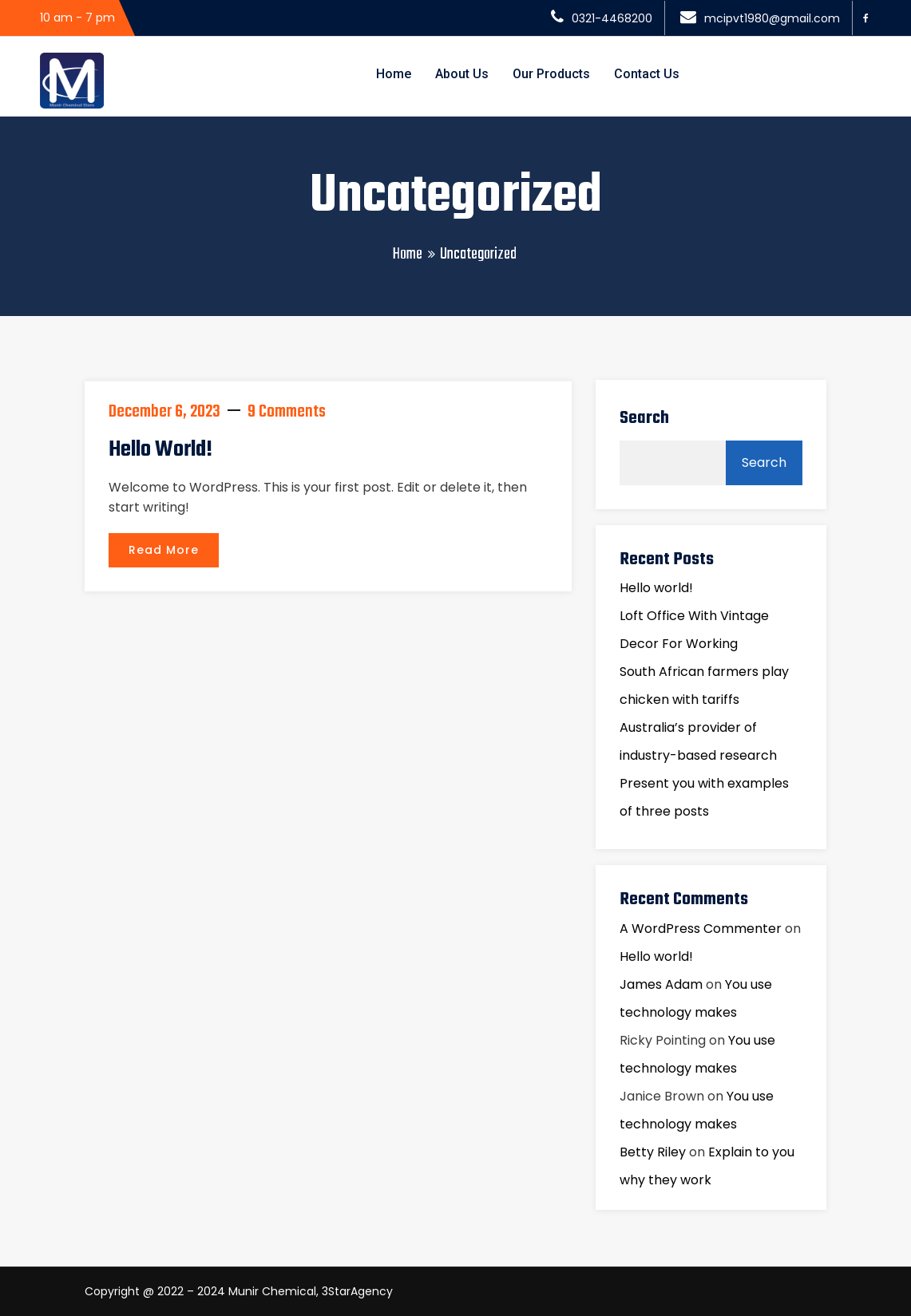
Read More (164, 550)
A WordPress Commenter (701, 928)
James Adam (661, 984)
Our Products (551, 73)
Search (644, 418)
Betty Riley (653, 1152)
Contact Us (646, 73)
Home (393, 73)
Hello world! (160, 450)
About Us (462, 73)
